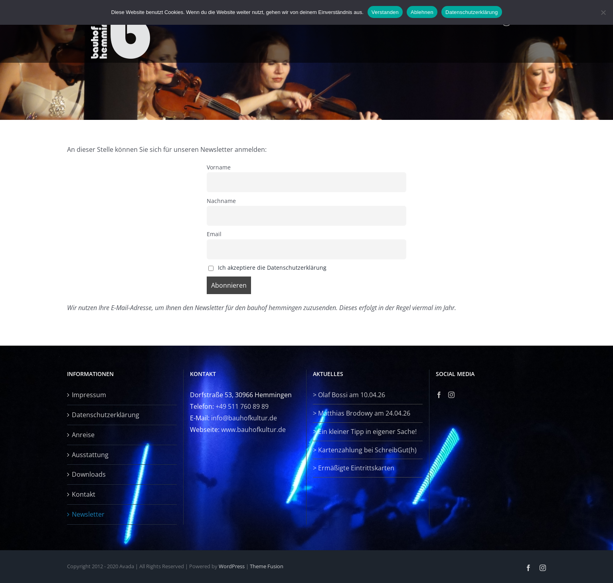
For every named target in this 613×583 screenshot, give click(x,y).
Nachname (221, 201)
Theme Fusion (266, 566)
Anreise (83, 434)
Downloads (89, 474)
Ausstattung (90, 454)
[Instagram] (451, 395)
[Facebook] (439, 395)
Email (214, 234)
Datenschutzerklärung (105, 414)
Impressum (89, 394)
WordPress (232, 566)
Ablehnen (422, 12)
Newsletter (88, 514)
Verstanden (385, 12)
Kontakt (83, 494)
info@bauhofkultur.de (244, 418)
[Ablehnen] (603, 12)
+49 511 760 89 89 (242, 406)
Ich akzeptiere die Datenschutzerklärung (272, 267)
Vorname (219, 167)
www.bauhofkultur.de (253, 429)
